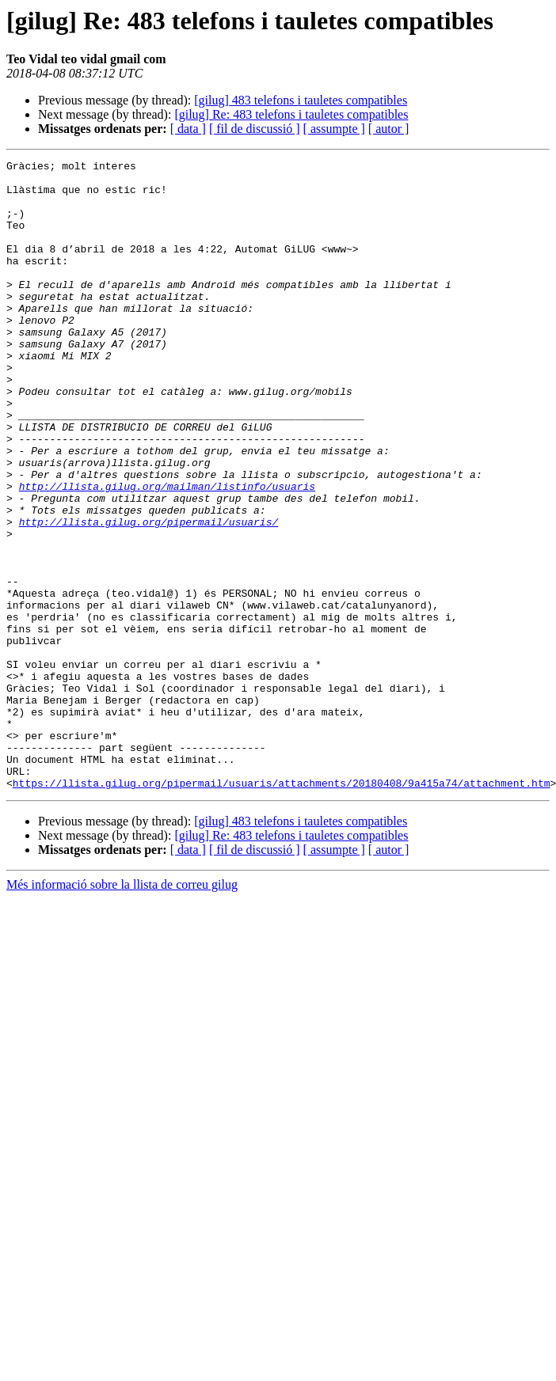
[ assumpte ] (334, 128)
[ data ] (188, 128)
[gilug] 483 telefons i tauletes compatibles (300, 100)
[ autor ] (388, 128)
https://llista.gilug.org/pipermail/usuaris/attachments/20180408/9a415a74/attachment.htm (281, 908)
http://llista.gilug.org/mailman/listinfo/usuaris (167, 552)
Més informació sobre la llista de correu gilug (122, 1010)
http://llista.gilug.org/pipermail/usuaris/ (149, 595)
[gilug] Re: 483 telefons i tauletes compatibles (291, 114)
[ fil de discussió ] (254, 128)
